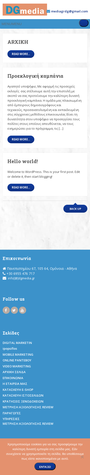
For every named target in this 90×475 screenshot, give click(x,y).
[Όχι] (82, 456)
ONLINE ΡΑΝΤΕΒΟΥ (17, 360)
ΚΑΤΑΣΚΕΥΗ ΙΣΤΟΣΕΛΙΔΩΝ (23, 395)
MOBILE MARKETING (18, 354)
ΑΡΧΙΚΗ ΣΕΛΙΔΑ (14, 372)
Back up (75, 208)
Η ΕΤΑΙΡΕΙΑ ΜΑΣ (15, 383)
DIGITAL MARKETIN (17, 343)
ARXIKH (17, 42)
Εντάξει (45, 466)
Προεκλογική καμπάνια (35, 76)
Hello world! (22, 161)
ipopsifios (10, 348)
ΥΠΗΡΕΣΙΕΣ (11, 419)
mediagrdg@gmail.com (69, 11)
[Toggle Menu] (84, 23)
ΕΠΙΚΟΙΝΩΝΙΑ (13, 378)
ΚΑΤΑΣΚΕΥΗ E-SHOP (18, 389)
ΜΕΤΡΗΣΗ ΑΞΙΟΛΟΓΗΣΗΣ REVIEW (28, 407)
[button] (11, 24)
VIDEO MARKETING (17, 366)
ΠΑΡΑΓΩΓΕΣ (12, 413)
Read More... (21, 54)
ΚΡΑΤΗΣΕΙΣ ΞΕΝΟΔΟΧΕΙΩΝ (23, 401)
